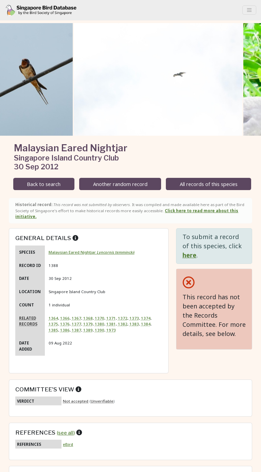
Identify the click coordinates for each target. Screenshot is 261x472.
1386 (65, 330)
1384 (146, 323)
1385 (53, 330)
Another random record (120, 184)
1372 (122, 318)
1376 (65, 323)
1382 (122, 323)
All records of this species (209, 184)
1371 (111, 318)
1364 (53, 318)
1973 (111, 330)
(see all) (66, 433)
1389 (88, 330)
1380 (99, 323)
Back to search (43, 184)
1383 (134, 323)
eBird (68, 444)
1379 (88, 323)
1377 (76, 323)
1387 (76, 330)
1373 (134, 318)
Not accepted (75, 401)
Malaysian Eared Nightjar (92, 252)
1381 (111, 323)
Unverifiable (102, 401)
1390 (99, 330)
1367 (76, 318)
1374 (146, 318)
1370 (99, 318)
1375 (53, 323)
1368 (88, 318)
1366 (65, 318)
